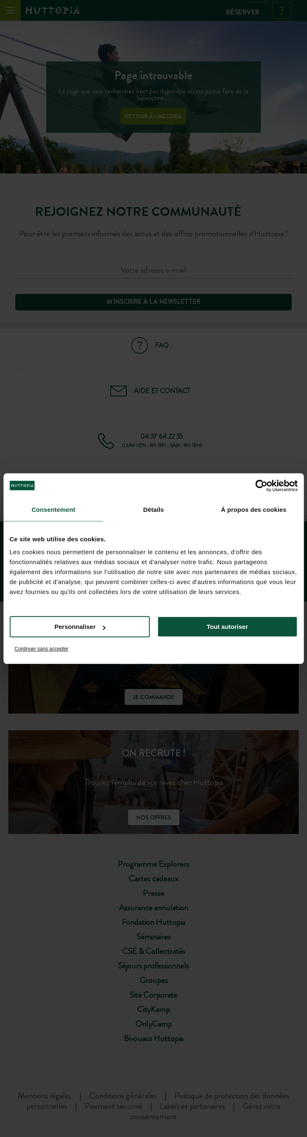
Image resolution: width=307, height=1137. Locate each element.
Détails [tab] (153, 509)
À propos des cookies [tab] (253, 509)
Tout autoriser (227, 626)
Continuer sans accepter (41, 649)
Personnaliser (80, 626)
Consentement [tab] (53, 509)
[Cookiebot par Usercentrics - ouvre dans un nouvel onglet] (261, 485)
